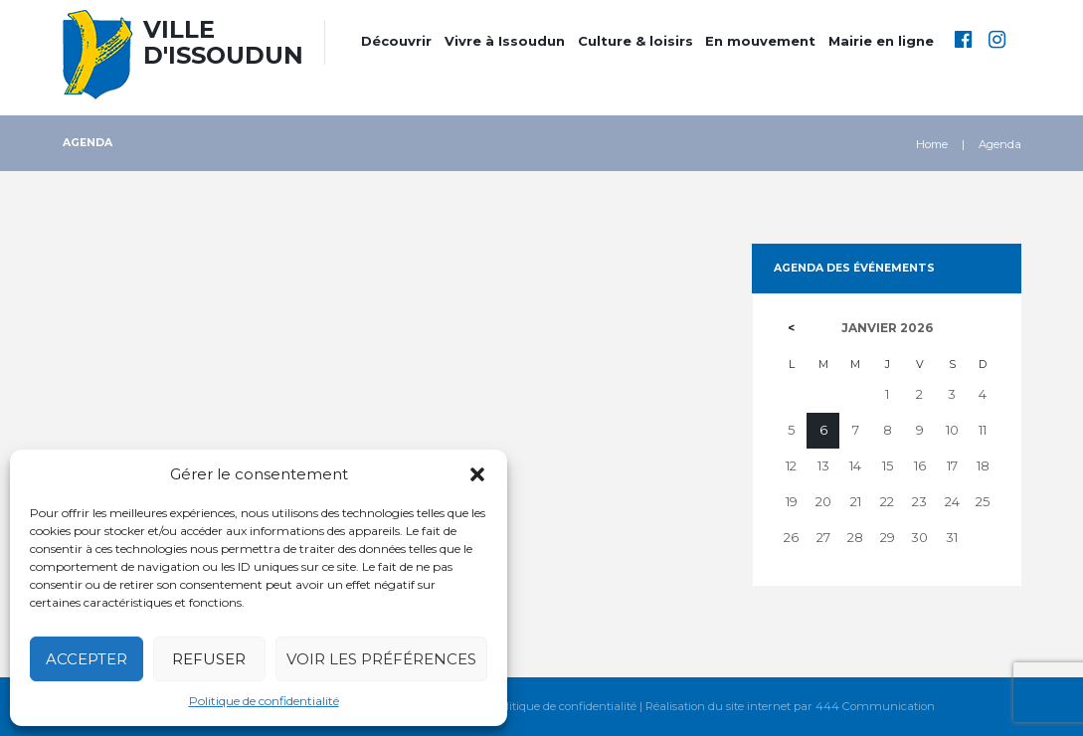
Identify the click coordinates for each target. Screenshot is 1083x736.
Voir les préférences (381, 658)
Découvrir (396, 41)
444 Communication (875, 706)
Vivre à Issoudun (505, 41)
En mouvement (760, 41)
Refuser (209, 658)
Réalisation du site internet (718, 706)
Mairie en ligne (881, 41)
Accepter (86, 658)
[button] (477, 474)
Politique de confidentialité (264, 700)
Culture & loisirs (635, 41)
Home (932, 144)
